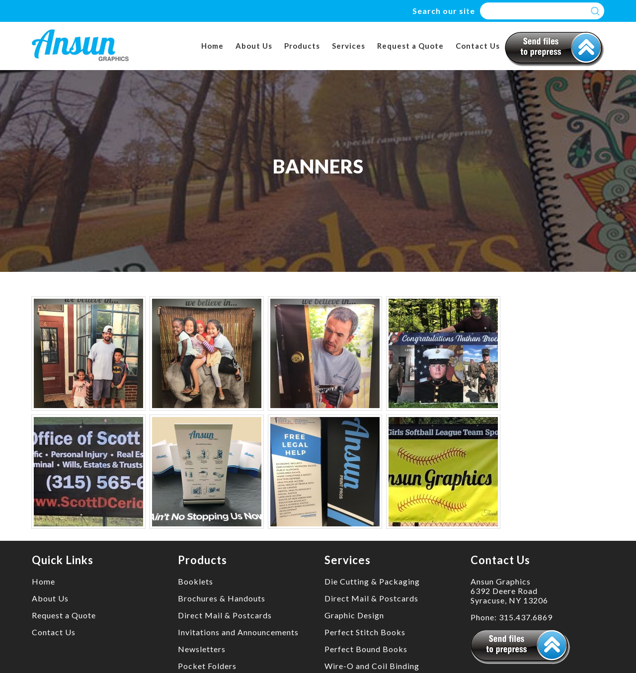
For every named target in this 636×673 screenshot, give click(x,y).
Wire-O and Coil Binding (371, 666)
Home (212, 45)
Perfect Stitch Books (364, 632)
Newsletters (202, 649)
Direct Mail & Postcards (225, 615)
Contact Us (478, 45)
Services (348, 45)
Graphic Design (354, 615)
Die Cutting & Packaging (372, 581)
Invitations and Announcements (238, 632)
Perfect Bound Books (365, 649)
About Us (254, 45)
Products (302, 45)
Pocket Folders (207, 666)
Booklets (195, 581)
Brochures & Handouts (221, 598)
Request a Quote (410, 45)
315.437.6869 (526, 617)
